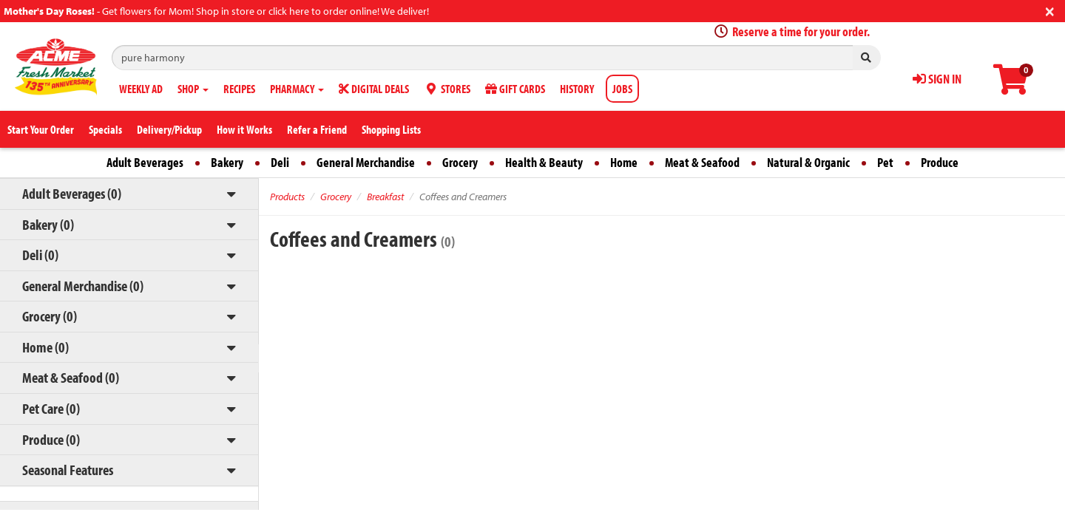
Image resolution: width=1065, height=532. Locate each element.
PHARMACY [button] (297, 88)
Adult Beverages (144, 162)
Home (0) (45, 347)
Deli (280, 162)
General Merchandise (366, 162)
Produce (939, 162)
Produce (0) (51, 439)
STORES (447, 88)
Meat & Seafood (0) (70, 377)
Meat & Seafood (702, 162)
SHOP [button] (193, 88)
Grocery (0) (49, 316)
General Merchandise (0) (82, 285)
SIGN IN (937, 78)
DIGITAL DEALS (374, 88)
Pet (885, 162)
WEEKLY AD (141, 88)
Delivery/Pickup (169, 129)
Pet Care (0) (51, 408)
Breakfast (385, 196)
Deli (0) (40, 254)
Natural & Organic (808, 162)
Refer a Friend (317, 129)
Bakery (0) (48, 224)
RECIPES (239, 88)
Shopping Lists (391, 129)
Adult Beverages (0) (71, 193)
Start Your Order (40, 129)
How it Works (244, 129)
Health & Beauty (544, 162)
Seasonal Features (67, 469)
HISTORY (577, 88)
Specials (105, 129)
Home (624, 162)
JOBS (622, 88)
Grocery (460, 162)
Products (287, 196)
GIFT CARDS (515, 88)
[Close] (1050, 10)
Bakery (227, 162)
